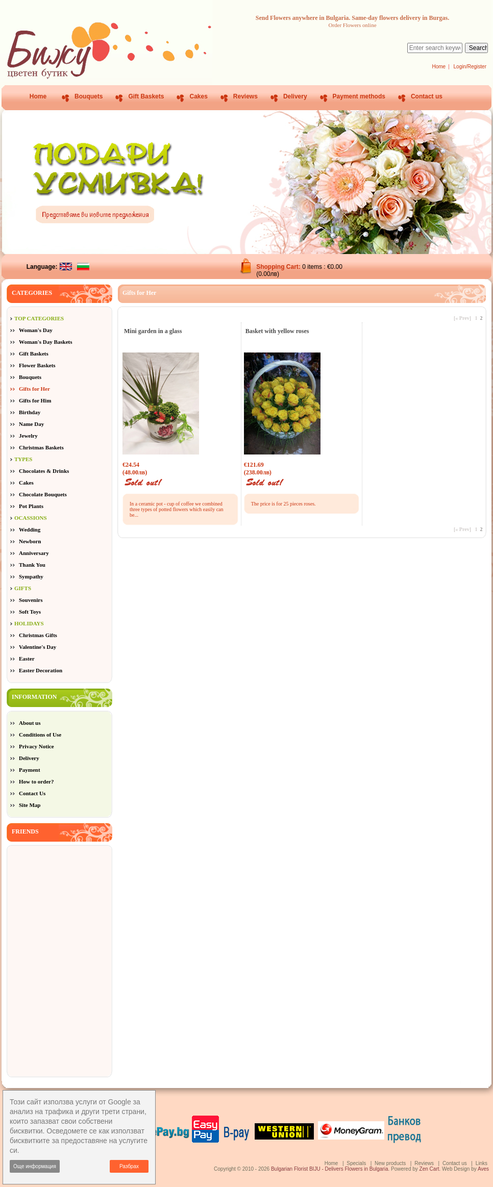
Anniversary (34, 553)
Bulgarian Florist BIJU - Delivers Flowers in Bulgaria (329, 1169)
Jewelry (28, 436)
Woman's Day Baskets (45, 342)
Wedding (29, 529)
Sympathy (31, 576)
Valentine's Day (37, 647)
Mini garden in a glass (153, 331)
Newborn (30, 541)
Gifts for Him (35, 400)
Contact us (426, 96)
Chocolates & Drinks (44, 471)
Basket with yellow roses (277, 331)
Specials (356, 1163)
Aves (483, 1169)
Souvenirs (30, 600)
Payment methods (359, 96)
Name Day (31, 424)
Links (481, 1163)
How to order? (36, 781)
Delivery (295, 96)
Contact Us (32, 793)
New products (390, 1163)
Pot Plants (31, 506)
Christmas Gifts (38, 635)
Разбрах (129, 1166)
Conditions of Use (40, 734)
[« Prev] (462, 318)
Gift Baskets (146, 96)
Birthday (29, 412)
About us (30, 723)
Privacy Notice (36, 746)
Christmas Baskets (41, 447)
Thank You (32, 565)
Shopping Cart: (279, 266)
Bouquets (89, 96)
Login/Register (470, 66)
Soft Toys (30, 612)
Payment (29, 770)
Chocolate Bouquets (43, 494)
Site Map (29, 805)
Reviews (245, 96)
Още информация (34, 1166)
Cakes (198, 96)
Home (439, 66)
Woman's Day (36, 330)
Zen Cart (429, 1169)
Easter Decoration (40, 670)
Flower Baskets (37, 365)
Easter (27, 658)
